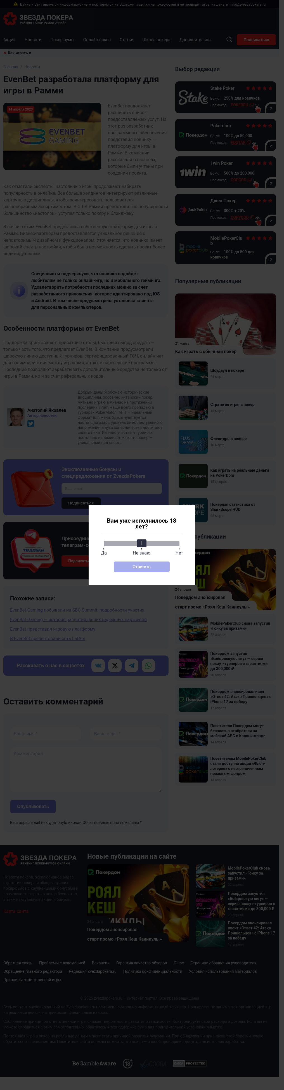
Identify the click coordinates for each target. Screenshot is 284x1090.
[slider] (141, 543)
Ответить (141, 567)
